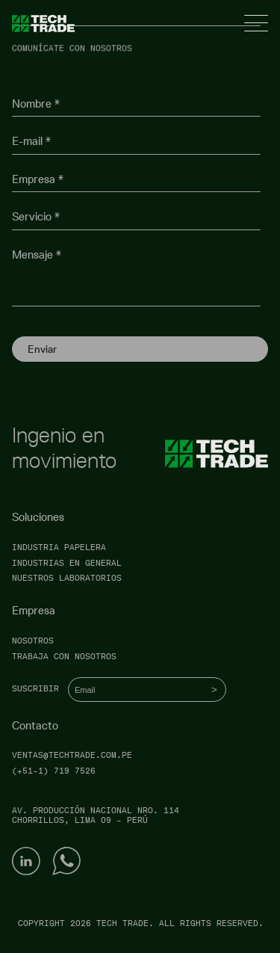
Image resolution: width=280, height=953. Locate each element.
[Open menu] (256, 23)
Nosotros (33, 641)
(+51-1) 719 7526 (54, 771)
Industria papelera (59, 547)
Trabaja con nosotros (64, 656)
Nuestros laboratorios (67, 578)
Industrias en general (67, 563)
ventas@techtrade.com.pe (72, 755)
